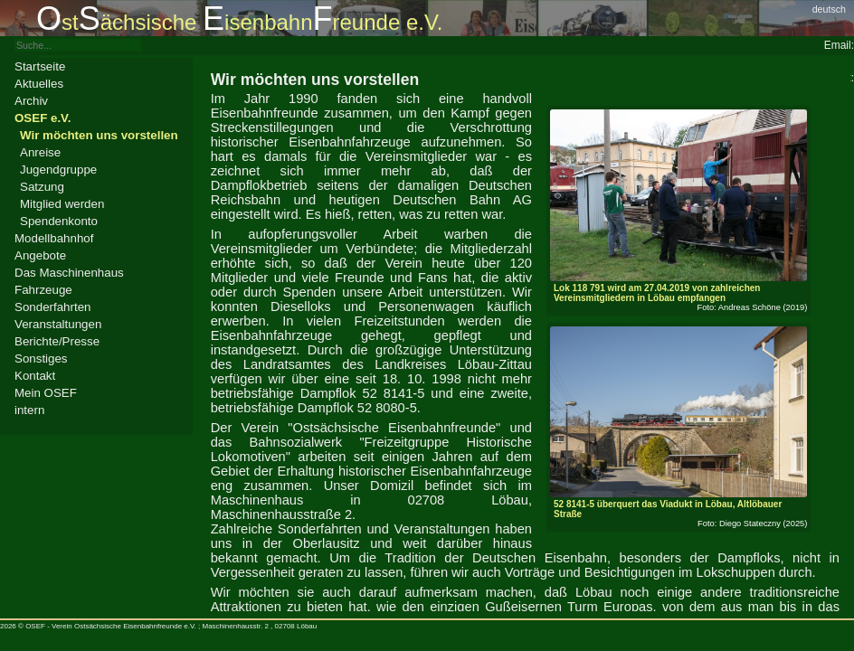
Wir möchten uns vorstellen (99, 135)
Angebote (40, 255)
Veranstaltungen (57, 324)
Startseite (39, 66)
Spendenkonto (59, 221)
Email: (839, 45)
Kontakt (34, 375)
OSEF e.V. (42, 118)
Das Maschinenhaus (69, 272)
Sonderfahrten (52, 307)
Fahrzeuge (43, 290)
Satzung (42, 186)
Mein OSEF (45, 393)
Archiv (31, 101)
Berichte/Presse (57, 341)
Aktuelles (38, 83)
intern (29, 410)
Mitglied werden (62, 204)
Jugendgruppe (58, 169)
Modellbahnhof (53, 238)
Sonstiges (41, 358)
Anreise (40, 152)
